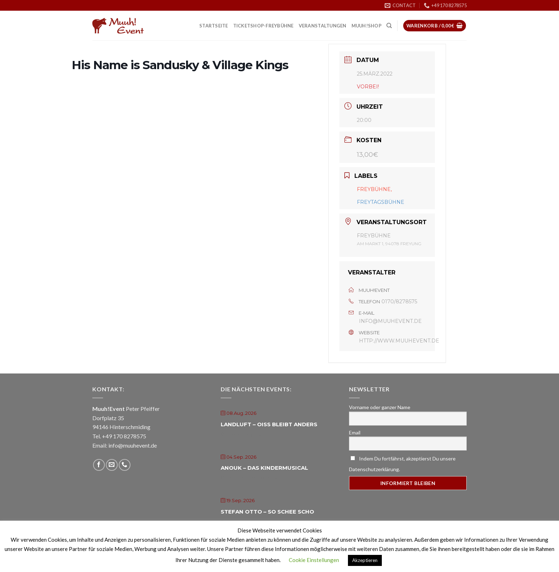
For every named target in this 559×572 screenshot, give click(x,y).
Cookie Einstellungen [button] (314, 560)
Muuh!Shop (366, 26)
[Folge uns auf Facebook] (99, 465)
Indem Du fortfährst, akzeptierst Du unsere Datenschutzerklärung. (402, 463)
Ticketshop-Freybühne (263, 26)
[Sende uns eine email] (112, 465)
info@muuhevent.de (390, 321)
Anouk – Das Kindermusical (264, 467)
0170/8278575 (399, 301)
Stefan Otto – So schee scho (267, 511)
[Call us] (124, 465)
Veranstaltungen (323, 26)
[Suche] (389, 25)
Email (354, 432)
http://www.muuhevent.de (399, 340)
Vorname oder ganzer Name (379, 407)
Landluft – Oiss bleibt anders (269, 424)
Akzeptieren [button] (365, 560)
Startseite (213, 26)
